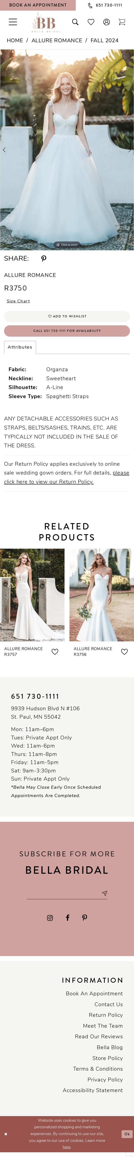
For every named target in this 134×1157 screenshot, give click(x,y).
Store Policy (107, 1063)
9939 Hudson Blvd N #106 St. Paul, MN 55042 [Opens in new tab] (45, 716)
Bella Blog (110, 1052)
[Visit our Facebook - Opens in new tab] (67, 922)
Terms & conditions (98, 1074)
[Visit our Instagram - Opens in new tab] (50, 922)
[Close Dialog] (6, 1139)
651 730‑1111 (35, 700)
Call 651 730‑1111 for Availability (67, 333)
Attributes (20, 351)
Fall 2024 (105, 41)
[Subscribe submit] (108, 897)
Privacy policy (105, 1085)
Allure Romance (57, 41)
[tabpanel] (67, 150)
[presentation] (32, 598)
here (66, 1152)
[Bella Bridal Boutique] (46, 22)
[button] (106, 22)
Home (15, 41)
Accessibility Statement (93, 1095)
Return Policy (106, 1020)
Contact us (109, 1009)
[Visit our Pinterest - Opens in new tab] (84, 922)
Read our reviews (99, 1041)
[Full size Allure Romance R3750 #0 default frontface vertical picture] (67, 150)
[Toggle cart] (122, 22)
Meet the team (103, 1031)
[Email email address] (67, 897)
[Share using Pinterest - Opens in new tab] (43, 259)
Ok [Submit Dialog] (127, 1139)
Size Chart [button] (19, 302)
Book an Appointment (94, 998)
